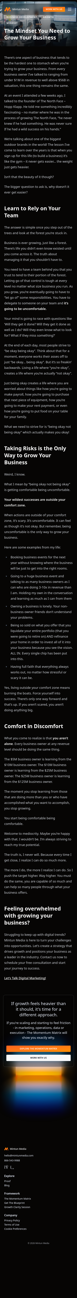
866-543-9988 (12, 1160)
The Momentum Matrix (17, 1198)
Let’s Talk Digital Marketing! (25, 978)
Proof (7, 1181)
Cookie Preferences (15, 1228)
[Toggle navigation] (69, 9)
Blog (7, 1185)
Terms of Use (11, 1224)
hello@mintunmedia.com (18, 1155)
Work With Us (54, 9)
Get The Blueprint (14, 1203)
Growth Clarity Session (17, 1207)
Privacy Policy (12, 1220)
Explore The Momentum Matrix (38, 1048)
